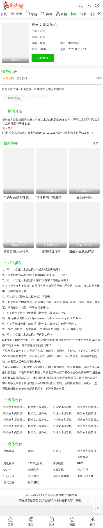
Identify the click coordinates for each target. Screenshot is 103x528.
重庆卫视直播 (85, 476)
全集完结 (13, 98)
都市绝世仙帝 (51, 251)
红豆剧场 (21, 78)
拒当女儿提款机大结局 (64, 407)
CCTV (7, 469)
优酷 (24, 307)
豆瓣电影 (7, 367)
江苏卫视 (8, 476)
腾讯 (89, 302)
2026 (43, 49)
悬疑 (93, 14)
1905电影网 (35, 463)
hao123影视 (15, 329)
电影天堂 (76, 329)
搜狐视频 (58, 463)
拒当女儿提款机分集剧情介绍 (64, 432)
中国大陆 (73, 43)
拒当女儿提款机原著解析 (39, 426)
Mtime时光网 (10, 340)
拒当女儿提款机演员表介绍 (88, 413)
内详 (42, 31)
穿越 (31, 13)
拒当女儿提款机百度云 (64, 413)
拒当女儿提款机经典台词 (88, 426)
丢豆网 (6, 350)
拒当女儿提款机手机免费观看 (64, 426)
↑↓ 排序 (97, 78)
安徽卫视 (58, 469)
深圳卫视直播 (61, 476)
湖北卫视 (8, 482)
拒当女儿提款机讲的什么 (88, 407)
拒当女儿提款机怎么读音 (14, 419)
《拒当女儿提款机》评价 (27, 334)
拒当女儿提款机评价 (14, 407)
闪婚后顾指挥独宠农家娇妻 (18, 197)
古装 (83, 14)
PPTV (65, 329)
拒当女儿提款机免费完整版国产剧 (39, 432)
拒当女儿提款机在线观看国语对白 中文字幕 (88, 432)
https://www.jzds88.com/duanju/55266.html (55, 318)
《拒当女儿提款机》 (24, 269)
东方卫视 (82, 469)
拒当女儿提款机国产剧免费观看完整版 (88, 419)
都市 (74, 14)
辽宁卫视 (33, 482)
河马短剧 (8, 78)
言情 (61, 13)
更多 (95, 143)
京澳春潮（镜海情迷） (51, 197)
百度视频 (30, 329)
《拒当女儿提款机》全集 (51, 312)
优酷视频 (8, 451)
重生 (16, 13)
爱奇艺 (32, 451)
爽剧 (46, 13)
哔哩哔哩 (33, 469)
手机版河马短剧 (49, 329)
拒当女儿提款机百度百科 (39, 413)
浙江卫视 (33, 476)
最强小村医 (84, 197)
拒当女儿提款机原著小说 (39, 407)
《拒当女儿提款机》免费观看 (64, 419)
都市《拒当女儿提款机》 (27, 296)
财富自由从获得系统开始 (18, 251)
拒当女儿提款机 (44, 25)
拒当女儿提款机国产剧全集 (14, 413)
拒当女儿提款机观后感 (14, 432)
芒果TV (57, 451)
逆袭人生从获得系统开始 (84, 251)
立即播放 (42, 58)
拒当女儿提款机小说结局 (39, 419)
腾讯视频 (8, 463)
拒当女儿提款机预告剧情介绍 (14, 426)
